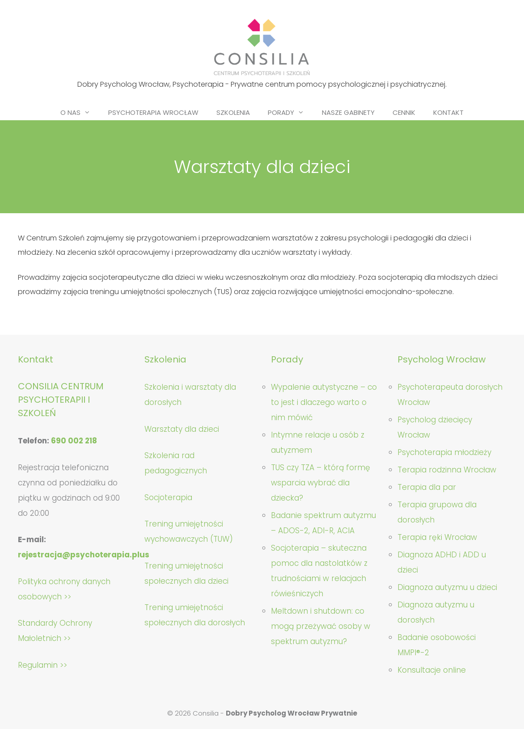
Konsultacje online (431, 670)
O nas (79, 112)
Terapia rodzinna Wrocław (446, 469)
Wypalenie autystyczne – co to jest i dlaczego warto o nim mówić (324, 402)
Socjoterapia (168, 497)
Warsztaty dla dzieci (181, 429)
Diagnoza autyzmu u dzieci (447, 587)
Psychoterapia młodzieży (444, 452)
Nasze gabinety (348, 112)
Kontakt (448, 112)
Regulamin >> (42, 665)
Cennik (404, 112)
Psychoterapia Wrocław (153, 112)
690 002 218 (74, 440)
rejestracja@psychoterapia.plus (83, 554)
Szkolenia (233, 112)
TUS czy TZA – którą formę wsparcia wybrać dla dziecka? (320, 482)
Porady (290, 112)
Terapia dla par (426, 487)
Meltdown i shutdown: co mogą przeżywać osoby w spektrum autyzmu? (320, 626)
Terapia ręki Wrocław (437, 537)
